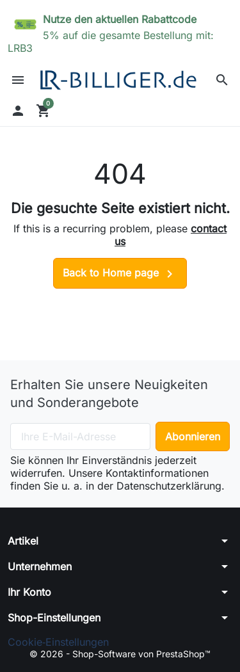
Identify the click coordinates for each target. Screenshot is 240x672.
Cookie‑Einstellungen (58, 642)
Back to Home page (120, 274)
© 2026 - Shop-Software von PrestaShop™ (120, 653)
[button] (222, 80)
